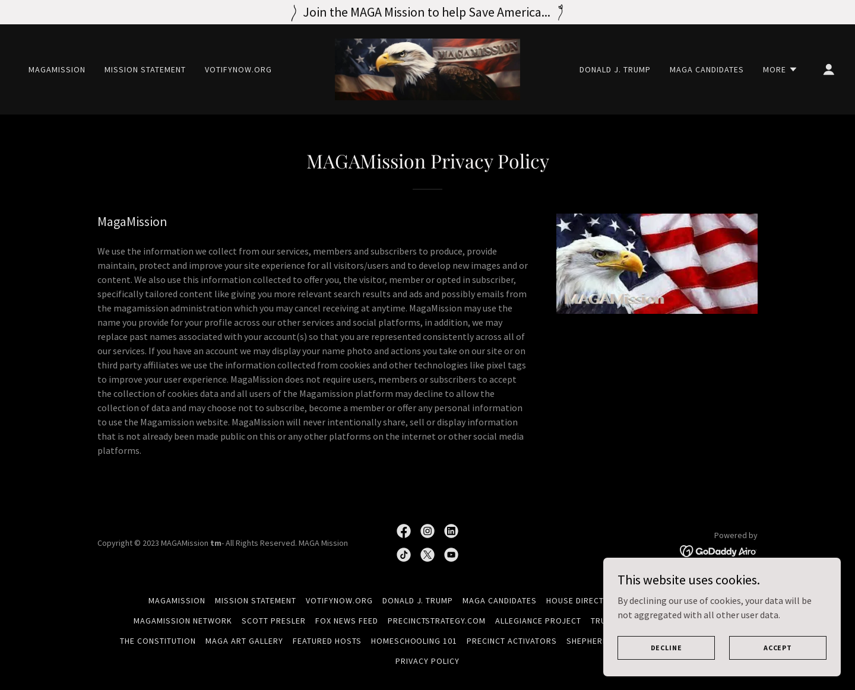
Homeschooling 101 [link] (414, 640)
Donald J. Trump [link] (615, 69)
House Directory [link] (583, 600)
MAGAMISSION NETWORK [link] (183, 620)
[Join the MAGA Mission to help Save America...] (427, 12)
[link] (427, 68)
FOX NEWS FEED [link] (346, 620)
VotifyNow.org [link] (238, 69)
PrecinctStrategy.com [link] (437, 620)
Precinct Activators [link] (512, 640)
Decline (666, 647)
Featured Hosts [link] (327, 640)
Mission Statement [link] (145, 69)
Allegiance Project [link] (538, 620)
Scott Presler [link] (274, 620)
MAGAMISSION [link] (57, 69)
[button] (780, 69)
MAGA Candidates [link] (707, 69)
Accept (778, 647)
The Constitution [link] (158, 640)
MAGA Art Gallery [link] (244, 640)
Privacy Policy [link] (427, 661)
